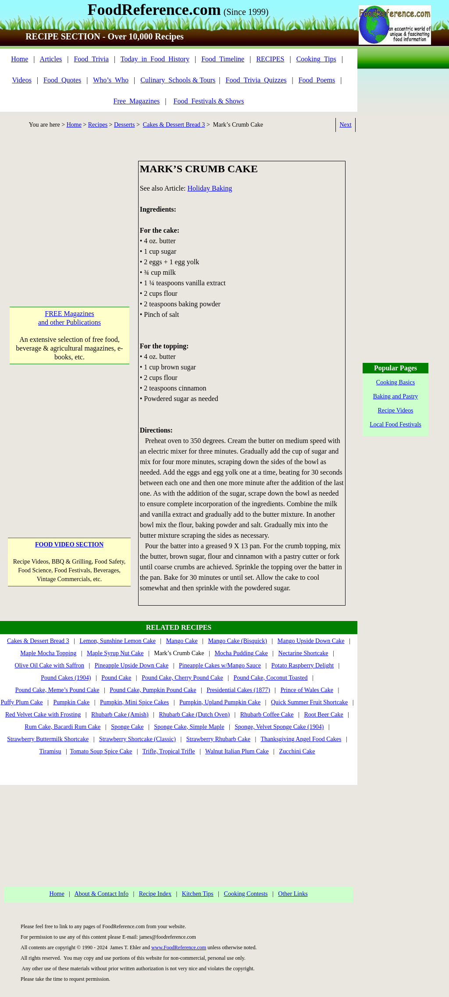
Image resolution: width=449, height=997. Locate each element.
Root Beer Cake (323, 714)
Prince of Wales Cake (307, 690)
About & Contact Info (101, 894)
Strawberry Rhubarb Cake (218, 739)
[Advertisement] (69, 215)
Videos (22, 80)
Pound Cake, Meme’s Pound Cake (57, 690)
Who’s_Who (110, 80)
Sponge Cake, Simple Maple (189, 727)
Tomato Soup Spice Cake (101, 751)
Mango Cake (182, 641)
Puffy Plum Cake (21, 702)
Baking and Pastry (395, 396)
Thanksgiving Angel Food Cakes (300, 739)
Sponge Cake (127, 727)
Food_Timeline (222, 59)
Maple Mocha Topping (48, 653)
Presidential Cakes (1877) (238, 690)
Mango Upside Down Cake (311, 641)
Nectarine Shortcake (303, 653)
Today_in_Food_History (155, 59)
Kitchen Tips (198, 894)
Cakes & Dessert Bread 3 (174, 124)
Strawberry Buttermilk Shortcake (48, 739)
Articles (51, 59)
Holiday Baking (210, 188)
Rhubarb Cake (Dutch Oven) (194, 714)
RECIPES (270, 59)
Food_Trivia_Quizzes (256, 80)
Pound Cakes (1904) (66, 677)
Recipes (97, 124)
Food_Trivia (91, 59)
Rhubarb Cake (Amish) (120, 714)
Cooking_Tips (316, 59)
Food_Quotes (62, 80)
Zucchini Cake (297, 751)
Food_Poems (317, 80)
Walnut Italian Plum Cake (237, 751)
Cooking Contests (246, 894)
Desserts (124, 124)
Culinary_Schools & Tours (177, 80)
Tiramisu (50, 751)
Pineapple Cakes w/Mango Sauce (220, 665)
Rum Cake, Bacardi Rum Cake (62, 727)
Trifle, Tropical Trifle (169, 751)
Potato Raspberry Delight (302, 665)
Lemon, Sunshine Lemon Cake (117, 641)
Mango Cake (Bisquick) (237, 641)
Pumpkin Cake (71, 702)
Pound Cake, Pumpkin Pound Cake (153, 690)
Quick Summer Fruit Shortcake (309, 702)
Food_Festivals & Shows (209, 101)
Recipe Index (155, 894)
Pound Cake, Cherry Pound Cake (182, 677)
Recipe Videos (395, 410)
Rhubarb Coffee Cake (267, 714)
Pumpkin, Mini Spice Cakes (134, 702)
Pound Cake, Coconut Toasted (270, 677)
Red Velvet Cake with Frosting (43, 714)
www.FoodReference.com (178, 947)
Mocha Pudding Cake (240, 653)
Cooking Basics (395, 382)
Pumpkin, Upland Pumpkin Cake (219, 702)
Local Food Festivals (395, 424)
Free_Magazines (137, 101)
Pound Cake (116, 677)
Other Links (292, 894)
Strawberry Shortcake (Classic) (137, 739)
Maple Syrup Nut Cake (115, 653)
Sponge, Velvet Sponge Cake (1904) (279, 727)
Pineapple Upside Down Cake (131, 665)
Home (19, 59)
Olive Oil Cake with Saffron (49, 665)
